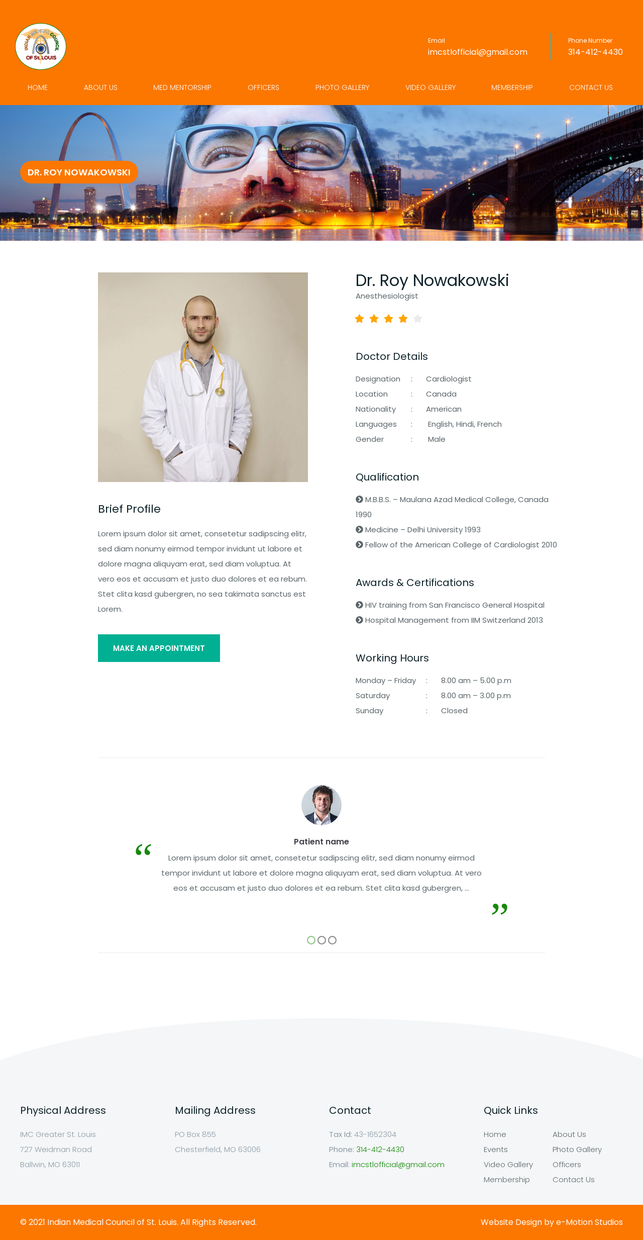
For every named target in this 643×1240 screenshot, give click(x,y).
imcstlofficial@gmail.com (477, 52)
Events (496, 1149)
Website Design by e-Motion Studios (552, 1222)
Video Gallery (430, 87)
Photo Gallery (342, 87)
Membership (512, 87)
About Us (101, 87)
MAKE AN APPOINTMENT (159, 648)
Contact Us (591, 87)
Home (38, 87)
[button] (311, 940)
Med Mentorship (182, 87)
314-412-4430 (595, 52)
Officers (263, 87)
